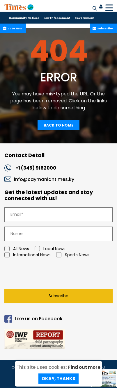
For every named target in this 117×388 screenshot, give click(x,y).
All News (16, 249)
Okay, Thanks (58, 378)
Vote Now (14, 28)
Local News (50, 249)
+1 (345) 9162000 (35, 168)
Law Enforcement (57, 18)
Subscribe (104, 28)
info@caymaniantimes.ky (44, 179)
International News (27, 255)
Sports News (72, 255)
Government (85, 18)
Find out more (84, 367)
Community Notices (24, 18)
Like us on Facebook (33, 319)
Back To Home (58, 125)
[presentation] (45, 274)
